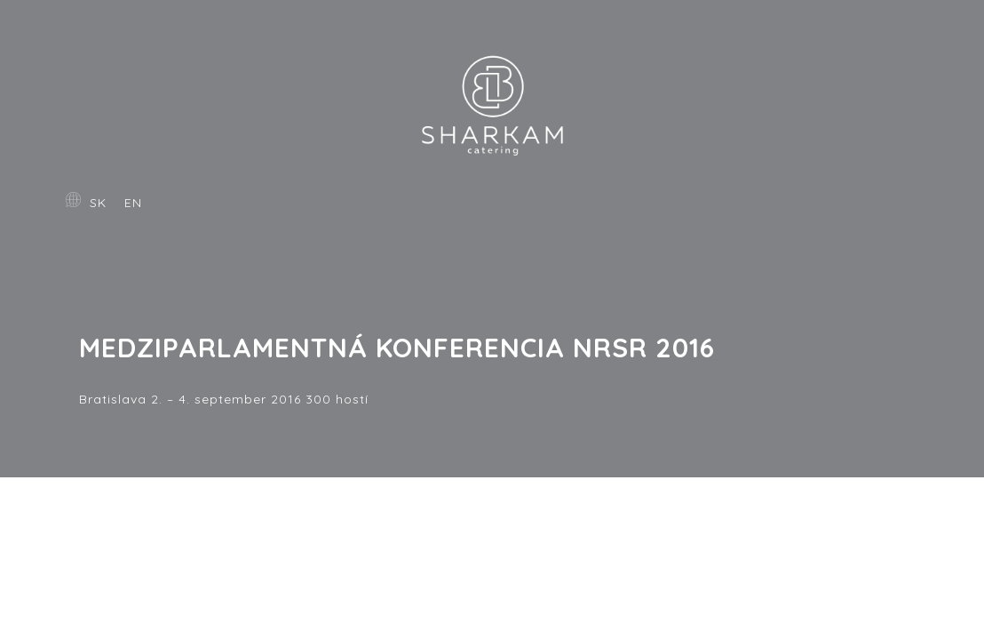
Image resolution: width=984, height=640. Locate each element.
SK (98, 203)
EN (133, 203)
